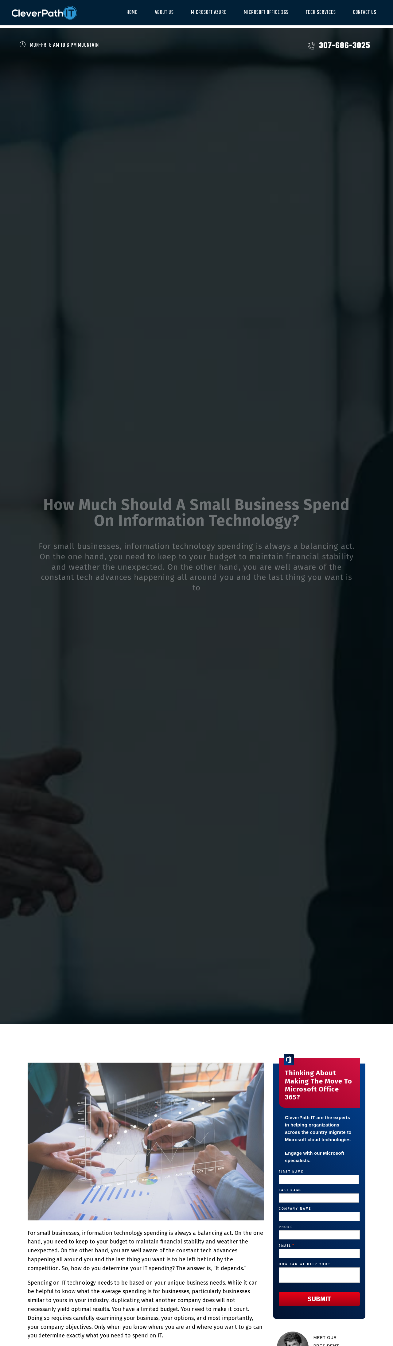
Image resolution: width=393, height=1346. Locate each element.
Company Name (295, 1208)
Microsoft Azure (209, 12)
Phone (286, 1227)
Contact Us (364, 12)
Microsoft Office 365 (266, 12)
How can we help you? (304, 1264)
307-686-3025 (339, 46)
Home (132, 12)
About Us (164, 12)
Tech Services (321, 12)
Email (287, 1245)
